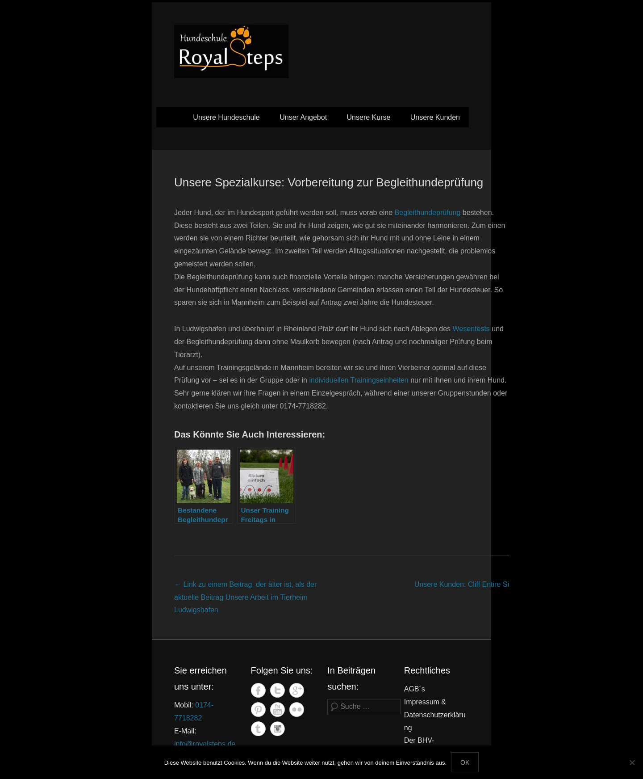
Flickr (296, 709)
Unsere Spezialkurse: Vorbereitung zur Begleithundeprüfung (328, 182)
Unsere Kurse (369, 117)
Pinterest (258, 709)
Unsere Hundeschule (226, 117)
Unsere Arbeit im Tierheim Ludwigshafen (245, 597)
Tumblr (258, 728)
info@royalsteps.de (204, 744)
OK (464, 762)
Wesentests (471, 329)
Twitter (277, 690)
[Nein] (631, 762)
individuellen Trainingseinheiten (358, 380)
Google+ (296, 690)
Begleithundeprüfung (428, 212)
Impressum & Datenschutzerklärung (435, 715)
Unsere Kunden (435, 117)
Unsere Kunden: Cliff (461, 584)
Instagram (277, 728)
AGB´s (414, 689)
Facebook (258, 690)
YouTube (277, 709)
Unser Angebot (303, 117)
